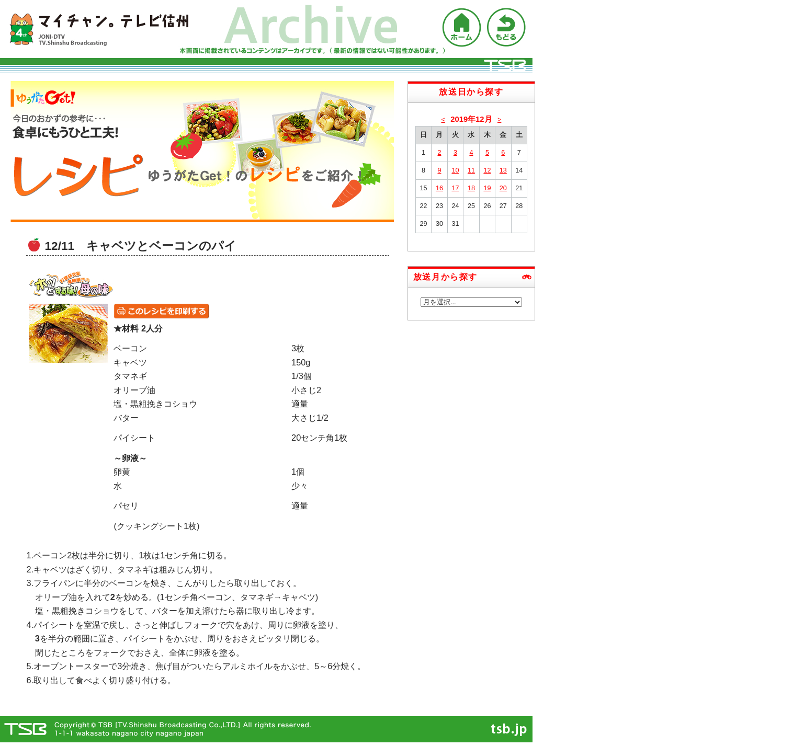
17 (455, 188)
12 (487, 170)
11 (471, 170)
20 (503, 188)
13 (503, 170)
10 (455, 170)
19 (487, 188)
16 (439, 188)
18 (471, 188)
